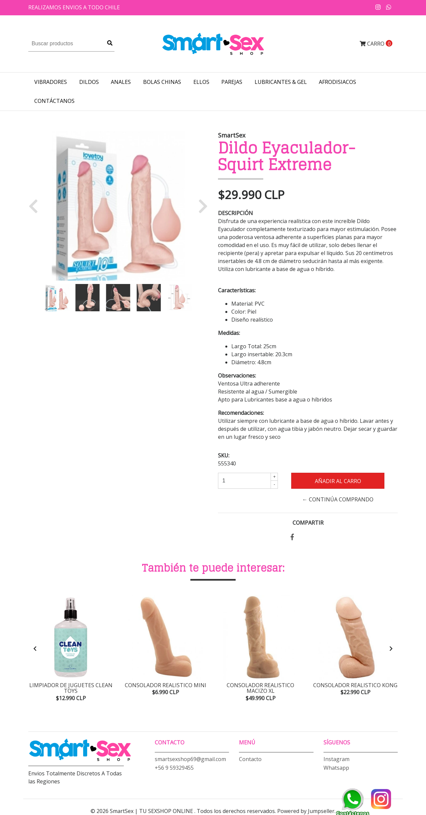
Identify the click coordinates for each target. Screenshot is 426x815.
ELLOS (201, 82)
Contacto (250, 759)
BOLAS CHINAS (162, 82)
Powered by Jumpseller (305, 811)
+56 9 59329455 (174, 767)
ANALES (121, 82)
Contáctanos (54, 101)
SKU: (223, 455)
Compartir (308, 522)
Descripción (235, 213)
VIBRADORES (50, 82)
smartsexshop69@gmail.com (190, 759)
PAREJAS (231, 82)
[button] (35, 206)
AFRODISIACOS (337, 82)
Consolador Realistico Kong (355, 685)
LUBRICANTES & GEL (281, 82)
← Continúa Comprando (337, 499)
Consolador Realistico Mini (165, 685)
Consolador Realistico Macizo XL (260, 688)
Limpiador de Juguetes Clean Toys (70, 688)
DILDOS (89, 82)
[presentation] (35, 648)
